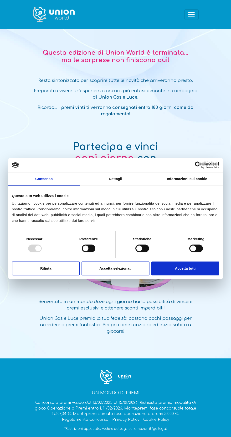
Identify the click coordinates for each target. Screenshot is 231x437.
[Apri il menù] (191, 14)
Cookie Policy (156, 419)
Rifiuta (45, 268)
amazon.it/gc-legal (150, 429)
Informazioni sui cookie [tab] (187, 179)
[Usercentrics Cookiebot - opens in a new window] (198, 165)
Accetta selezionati (115, 268)
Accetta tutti (185, 268)
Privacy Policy (125, 419)
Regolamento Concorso (85, 419)
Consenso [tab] (44, 179)
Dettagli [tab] (115, 179)
